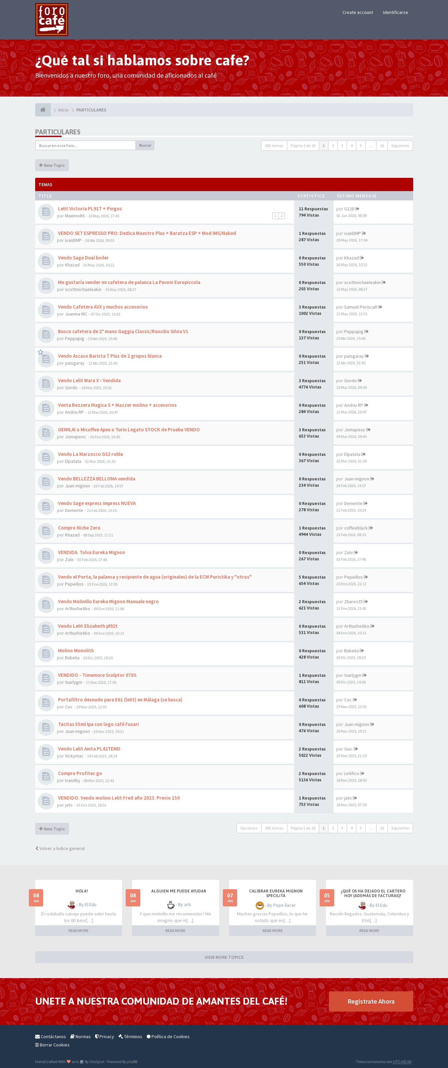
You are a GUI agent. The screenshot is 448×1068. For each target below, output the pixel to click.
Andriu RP (74, 412)
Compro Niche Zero (78, 528)
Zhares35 (353, 602)
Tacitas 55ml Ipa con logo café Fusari (98, 724)
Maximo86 (75, 216)
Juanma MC (76, 314)
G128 (349, 209)
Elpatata (73, 461)
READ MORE (79, 930)
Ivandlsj (72, 780)
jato (69, 805)
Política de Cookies (168, 1036)
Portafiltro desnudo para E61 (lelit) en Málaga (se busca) (119, 699)
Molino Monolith (75, 650)
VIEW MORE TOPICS (224, 957)
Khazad (72, 265)
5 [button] (361, 145)
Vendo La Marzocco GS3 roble (90, 454)
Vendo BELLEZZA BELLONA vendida (96, 478)
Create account (358, 12)
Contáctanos (50, 1036)
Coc (69, 707)
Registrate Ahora (371, 1001)
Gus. (348, 749)
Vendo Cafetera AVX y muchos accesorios (102, 307)
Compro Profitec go (79, 773)
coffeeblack (356, 528)
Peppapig (74, 338)
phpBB (132, 1061)
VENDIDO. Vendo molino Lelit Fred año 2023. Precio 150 (118, 798)
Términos (130, 1036)
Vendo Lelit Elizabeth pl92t (87, 626)
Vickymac (74, 756)
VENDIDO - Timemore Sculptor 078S (96, 675)
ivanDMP (73, 240)
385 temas (274, 145)
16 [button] (382, 145)
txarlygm (73, 682)
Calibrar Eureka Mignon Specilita (276, 893)
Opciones (249, 827)
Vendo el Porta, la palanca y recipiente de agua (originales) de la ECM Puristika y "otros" (154, 577)
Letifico (351, 773)
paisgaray (75, 363)
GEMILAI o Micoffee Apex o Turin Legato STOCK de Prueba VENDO (128, 429)
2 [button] (333, 145)
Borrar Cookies (52, 1045)
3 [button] (342, 145)
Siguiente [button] (400, 145)
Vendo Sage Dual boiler (83, 257)
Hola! (82, 891)
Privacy (104, 1036)
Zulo (69, 559)
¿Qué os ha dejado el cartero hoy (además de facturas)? (373, 893)
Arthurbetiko (77, 608)
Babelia (72, 658)
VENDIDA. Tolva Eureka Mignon (91, 552)
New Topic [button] (52, 165)
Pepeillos (74, 584)
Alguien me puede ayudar (178, 891)
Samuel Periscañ (360, 307)
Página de (303, 145)
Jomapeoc (75, 437)
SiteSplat (96, 1061)
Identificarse (395, 12)
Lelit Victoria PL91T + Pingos (89, 208)
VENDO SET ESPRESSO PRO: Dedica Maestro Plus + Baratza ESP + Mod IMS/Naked (146, 233)
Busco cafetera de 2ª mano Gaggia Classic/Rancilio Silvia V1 (122, 331)
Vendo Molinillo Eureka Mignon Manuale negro (108, 601)
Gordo (71, 388)
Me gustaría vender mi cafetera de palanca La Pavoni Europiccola (128, 282)
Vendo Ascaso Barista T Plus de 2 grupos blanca (109, 356)
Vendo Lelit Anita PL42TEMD (88, 749)
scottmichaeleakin (83, 289)
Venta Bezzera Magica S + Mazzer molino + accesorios (117, 405)
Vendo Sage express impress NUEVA (96, 503)
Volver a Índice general (60, 848)
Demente (74, 510)
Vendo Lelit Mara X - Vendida (89, 380)
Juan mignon (77, 486)
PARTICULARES (58, 132)
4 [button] (351, 145)
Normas (80, 1036)
